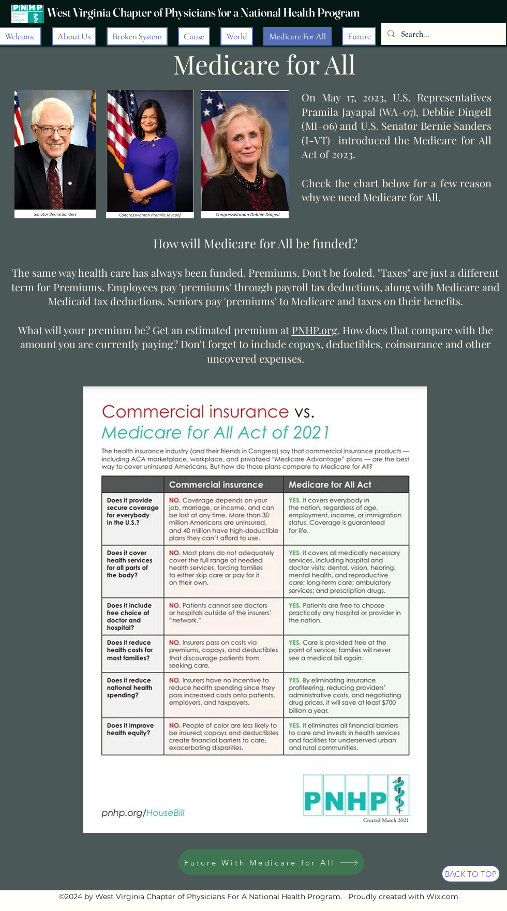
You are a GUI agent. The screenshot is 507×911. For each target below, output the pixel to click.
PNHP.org (314, 330)
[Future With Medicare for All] (271, 862)
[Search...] (442, 34)
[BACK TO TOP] (470, 874)
